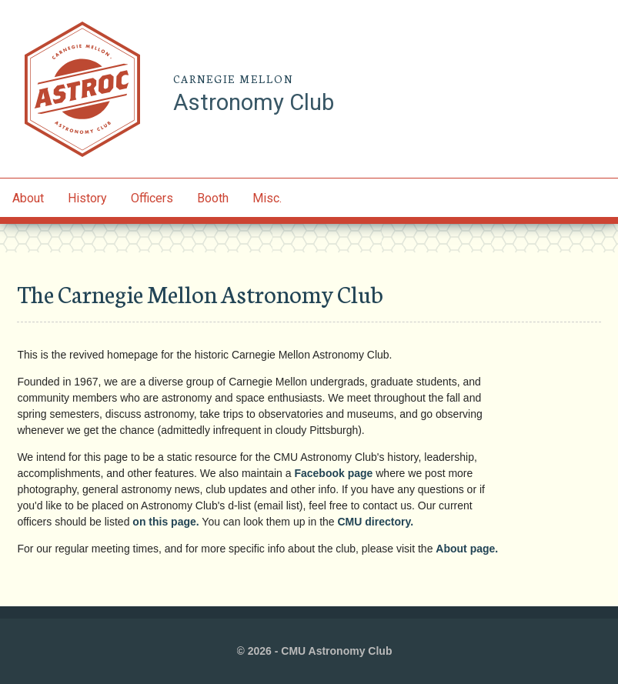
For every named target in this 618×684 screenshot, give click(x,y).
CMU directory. (376, 522)
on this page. (165, 522)
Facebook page (333, 473)
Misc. (267, 198)
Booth (213, 198)
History (87, 198)
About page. (467, 548)
